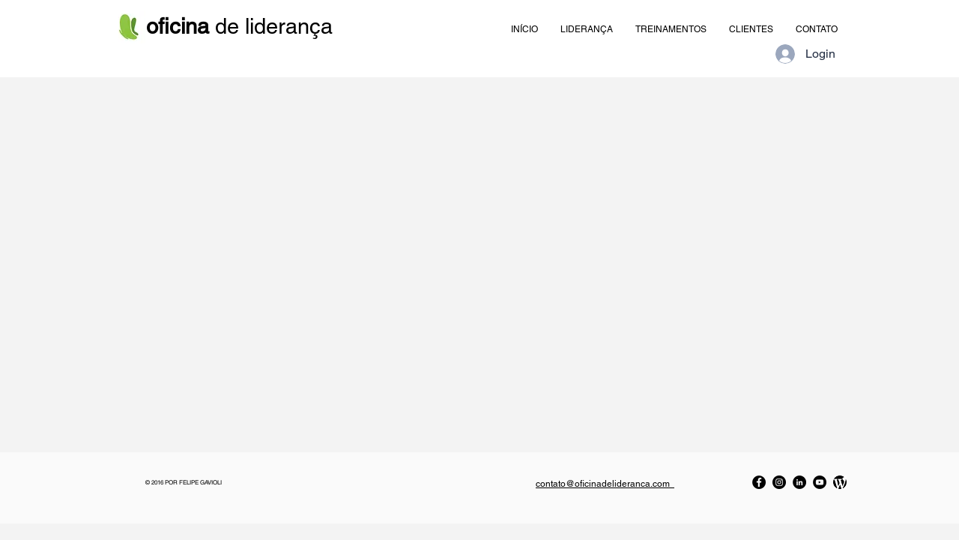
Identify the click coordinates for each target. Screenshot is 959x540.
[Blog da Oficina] (840, 482)
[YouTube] (819, 482)
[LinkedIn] (799, 482)
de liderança (242, 26)
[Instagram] (779, 482)
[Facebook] (759, 482)
